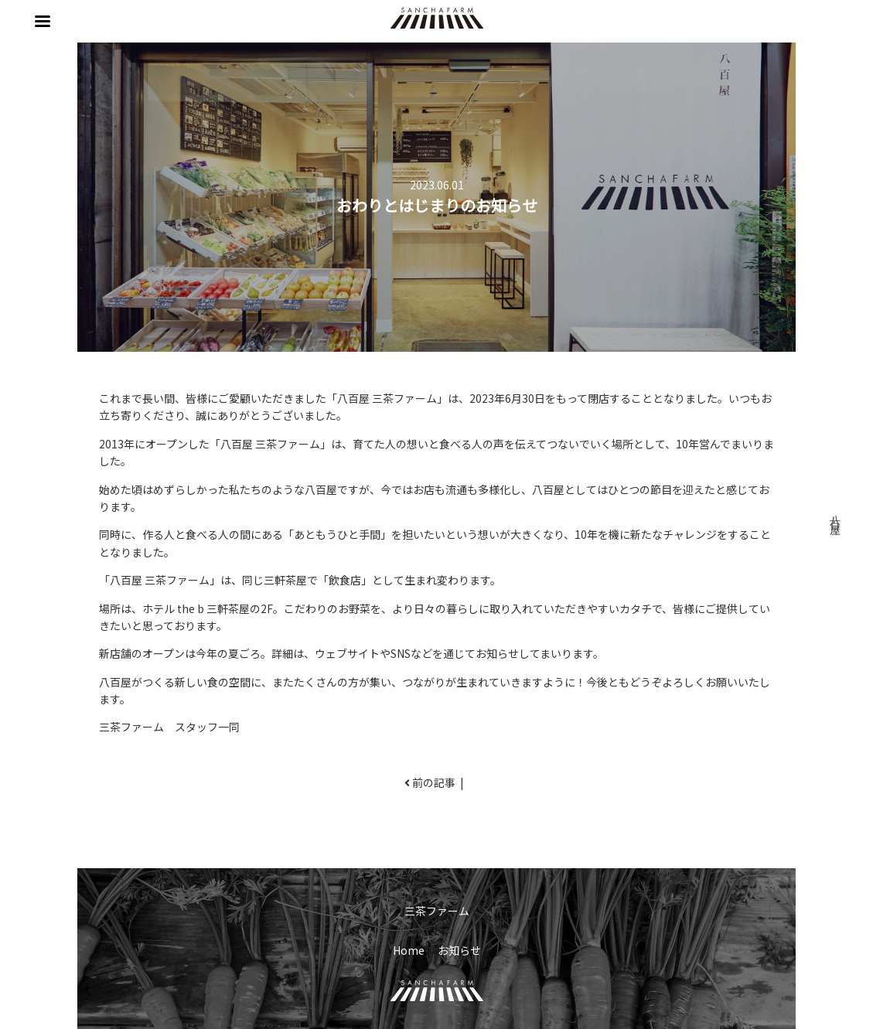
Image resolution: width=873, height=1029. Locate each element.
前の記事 (433, 782)
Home (409, 950)
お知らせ (459, 950)
